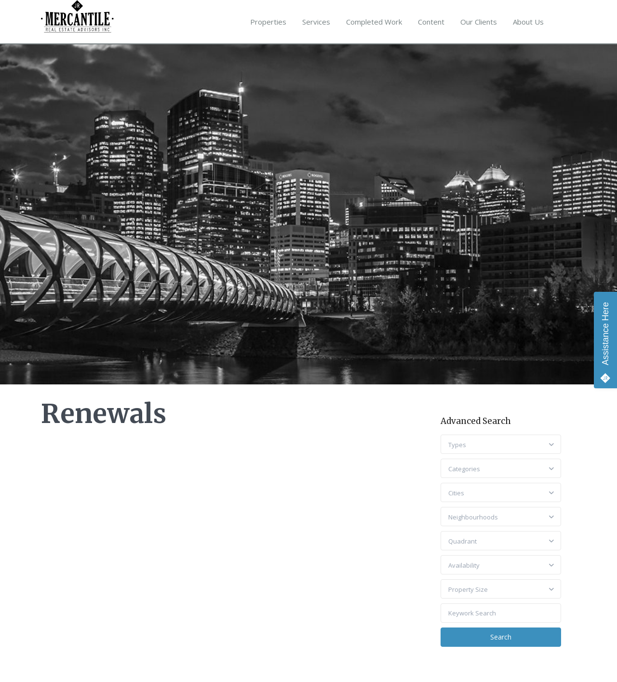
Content (431, 22)
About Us (528, 22)
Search (500, 636)
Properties (268, 22)
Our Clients (478, 22)
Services (316, 22)
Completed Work (374, 22)
